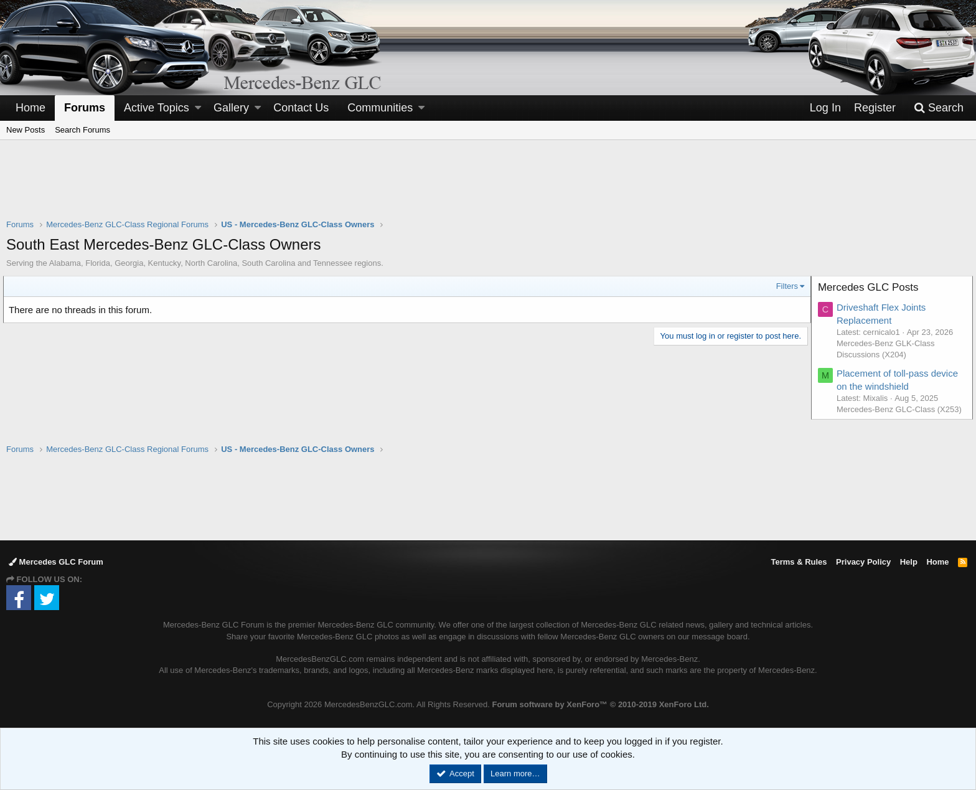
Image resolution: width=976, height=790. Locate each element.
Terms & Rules (799, 562)
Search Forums (82, 129)
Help (908, 562)
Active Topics (156, 107)
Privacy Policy (863, 562)
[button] (198, 108)
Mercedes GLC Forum (56, 562)
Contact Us (301, 107)
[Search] (939, 108)
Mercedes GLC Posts (871, 287)
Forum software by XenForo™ (600, 704)
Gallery (231, 107)
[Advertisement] (488, 187)
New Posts (25, 129)
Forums (84, 107)
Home (30, 107)
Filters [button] (784, 286)
